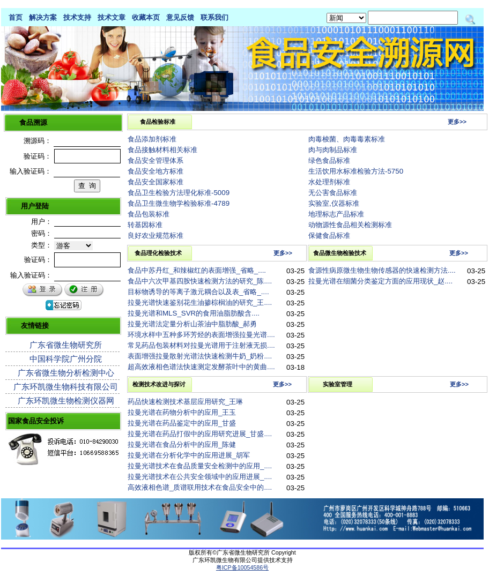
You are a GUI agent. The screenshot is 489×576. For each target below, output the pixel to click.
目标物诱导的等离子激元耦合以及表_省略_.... (198, 292)
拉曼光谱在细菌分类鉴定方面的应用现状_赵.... (380, 281)
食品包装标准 (148, 214)
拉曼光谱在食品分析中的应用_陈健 (182, 444)
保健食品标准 (329, 235)
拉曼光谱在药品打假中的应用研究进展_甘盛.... (200, 434)
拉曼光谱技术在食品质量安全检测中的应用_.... (200, 466)
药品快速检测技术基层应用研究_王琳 (185, 402)
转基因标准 (145, 225)
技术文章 (111, 17)
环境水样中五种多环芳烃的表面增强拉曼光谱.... (201, 335)
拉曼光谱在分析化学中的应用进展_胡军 (189, 455)
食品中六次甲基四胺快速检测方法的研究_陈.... (200, 281)
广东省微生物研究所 (65, 344)
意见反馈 (180, 17)
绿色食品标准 (329, 160)
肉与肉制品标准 (332, 150)
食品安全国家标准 (155, 182)
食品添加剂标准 (152, 139)
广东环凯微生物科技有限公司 (65, 386)
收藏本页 (146, 17)
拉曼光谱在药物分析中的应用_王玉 (182, 412)
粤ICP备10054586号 (242, 567)
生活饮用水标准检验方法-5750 (355, 171)
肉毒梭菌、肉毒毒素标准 (346, 139)
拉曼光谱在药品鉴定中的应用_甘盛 (182, 423)
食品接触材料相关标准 (162, 150)
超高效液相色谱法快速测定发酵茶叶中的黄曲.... (201, 367)
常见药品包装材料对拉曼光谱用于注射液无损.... (201, 345)
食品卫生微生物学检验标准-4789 (178, 203)
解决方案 (43, 17)
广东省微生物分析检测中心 (66, 372)
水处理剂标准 (329, 182)
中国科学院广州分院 (65, 358)
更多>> (457, 121)
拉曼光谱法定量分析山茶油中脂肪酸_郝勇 (192, 324)
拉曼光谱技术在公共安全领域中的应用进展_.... (200, 477)
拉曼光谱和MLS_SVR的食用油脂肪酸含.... (194, 313)
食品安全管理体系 (155, 160)
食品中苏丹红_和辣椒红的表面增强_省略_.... (197, 270)
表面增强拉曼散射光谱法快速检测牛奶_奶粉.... (200, 356)
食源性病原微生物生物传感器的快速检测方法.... (382, 270)
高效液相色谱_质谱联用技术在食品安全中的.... (200, 487)
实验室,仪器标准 (333, 203)
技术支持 (77, 17)
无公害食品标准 (332, 193)
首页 (16, 17)
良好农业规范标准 (155, 235)
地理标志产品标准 (336, 214)
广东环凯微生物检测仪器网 (66, 400)
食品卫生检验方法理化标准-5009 (178, 193)
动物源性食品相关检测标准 (350, 225)
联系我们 (214, 17)
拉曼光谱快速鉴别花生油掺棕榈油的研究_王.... (200, 302)
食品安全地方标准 (155, 171)
